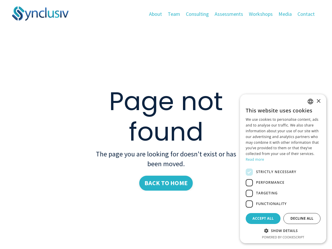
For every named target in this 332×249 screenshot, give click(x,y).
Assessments (229, 14)
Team (174, 14)
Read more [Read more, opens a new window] (255, 159)
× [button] (318, 101)
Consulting (197, 14)
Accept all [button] (263, 218)
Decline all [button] (302, 218)
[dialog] (283, 168)
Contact (306, 14)
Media (285, 14)
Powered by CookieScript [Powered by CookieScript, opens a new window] (283, 237)
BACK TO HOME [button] (166, 183)
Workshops (261, 14)
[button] (283, 230)
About (155, 14)
